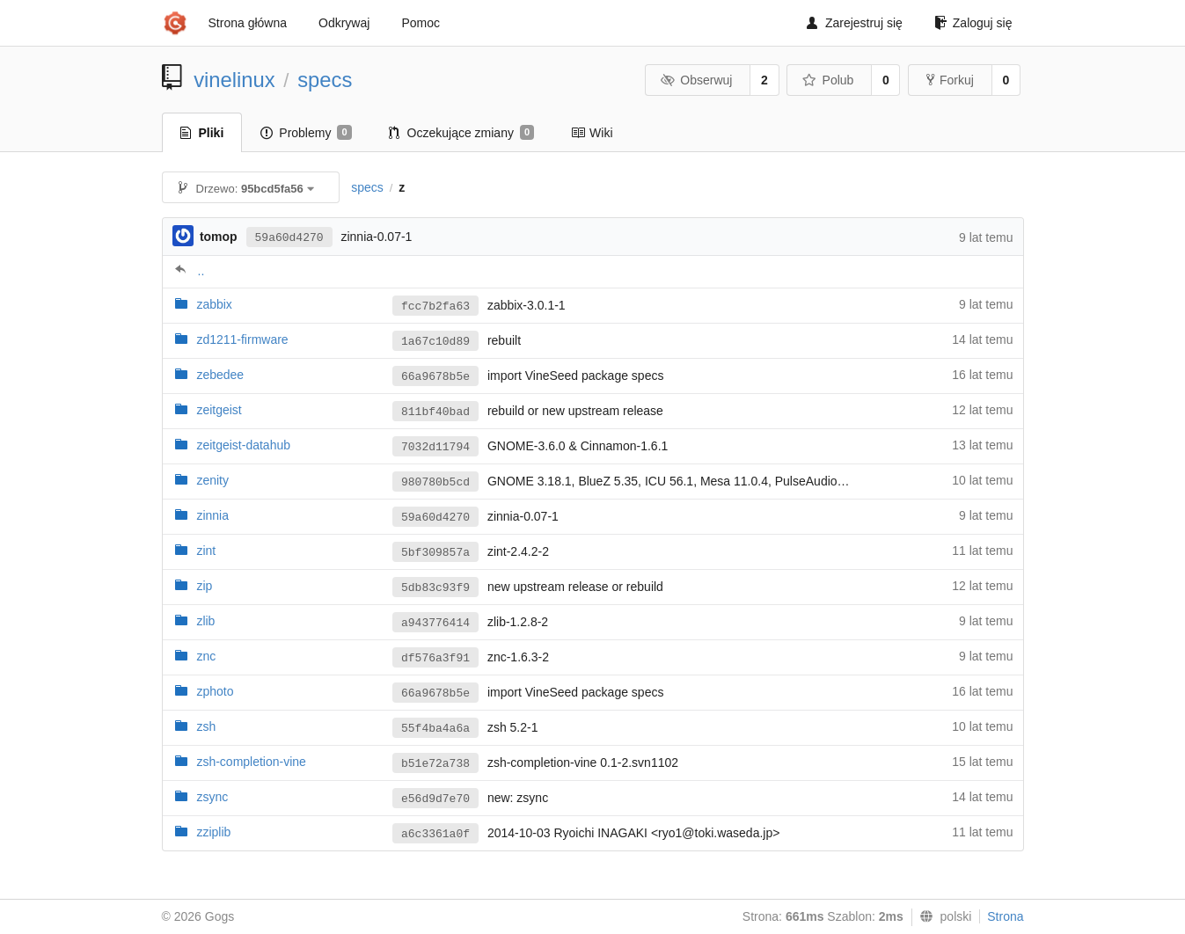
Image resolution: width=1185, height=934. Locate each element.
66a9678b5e (435, 376)
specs (324, 79)
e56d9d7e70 (435, 799)
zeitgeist (218, 410)
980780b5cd (435, 482)
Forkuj (950, 80)
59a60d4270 (289, 237)
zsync (212, 797)
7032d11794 (435, 447)
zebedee (220, 375)
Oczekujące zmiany (462, 133)
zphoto (214, 691)
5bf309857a (435, 552)
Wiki (591, 133)
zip (204, 586)
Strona (1005, 916)
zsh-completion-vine (251, 762)
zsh (206, 726)
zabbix (213, 304)
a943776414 (435, 623)
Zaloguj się (973, 23)
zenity (212, 480)
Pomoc (420, 23)
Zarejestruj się (855, 23)
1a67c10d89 (435, 341)
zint (206, 551)
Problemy (305, 133)
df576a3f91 (435, 658)
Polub (827, 80)
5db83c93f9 (435, 588)
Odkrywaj (343, 23)
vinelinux (234, 79)
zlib (205, 621)
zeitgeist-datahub (243, 445)
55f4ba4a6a (435, 728)
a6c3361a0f (435, 834)
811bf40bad (435, 412)
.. (201, 271)
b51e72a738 (435, 763)
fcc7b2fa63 (435, 306)
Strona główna (248, 23)
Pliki (202, 133)
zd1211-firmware (242, 339)
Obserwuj (697, 80)
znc (206, 656)
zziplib (213, 832)
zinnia (212, 515)
